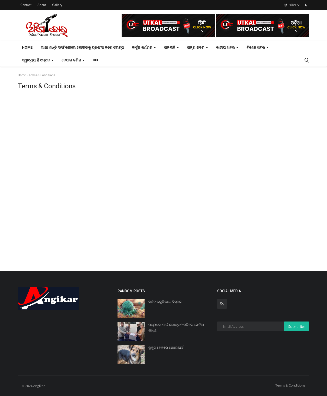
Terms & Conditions (290, 385)
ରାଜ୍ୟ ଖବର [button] (197, 47)
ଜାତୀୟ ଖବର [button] (227, 47)
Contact (25, 5)
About (42, 5)
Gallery (57, 5)
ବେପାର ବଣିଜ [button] (73, 60)
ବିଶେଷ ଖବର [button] (257, 47)
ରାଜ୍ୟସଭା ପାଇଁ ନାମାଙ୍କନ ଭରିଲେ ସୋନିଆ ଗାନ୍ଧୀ (176, 327)
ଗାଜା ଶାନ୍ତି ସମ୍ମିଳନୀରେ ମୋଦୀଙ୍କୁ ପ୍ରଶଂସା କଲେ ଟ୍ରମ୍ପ (82, 47)
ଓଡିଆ (292, 5)
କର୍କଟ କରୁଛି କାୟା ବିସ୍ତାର (165, 302)
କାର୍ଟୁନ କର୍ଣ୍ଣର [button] (144, 47)
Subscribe (296, 326)
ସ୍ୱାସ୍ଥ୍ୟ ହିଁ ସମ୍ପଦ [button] (37, 60)
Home (27, 47)
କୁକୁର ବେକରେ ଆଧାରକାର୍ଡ (165, 347)
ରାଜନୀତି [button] (171, 47)
